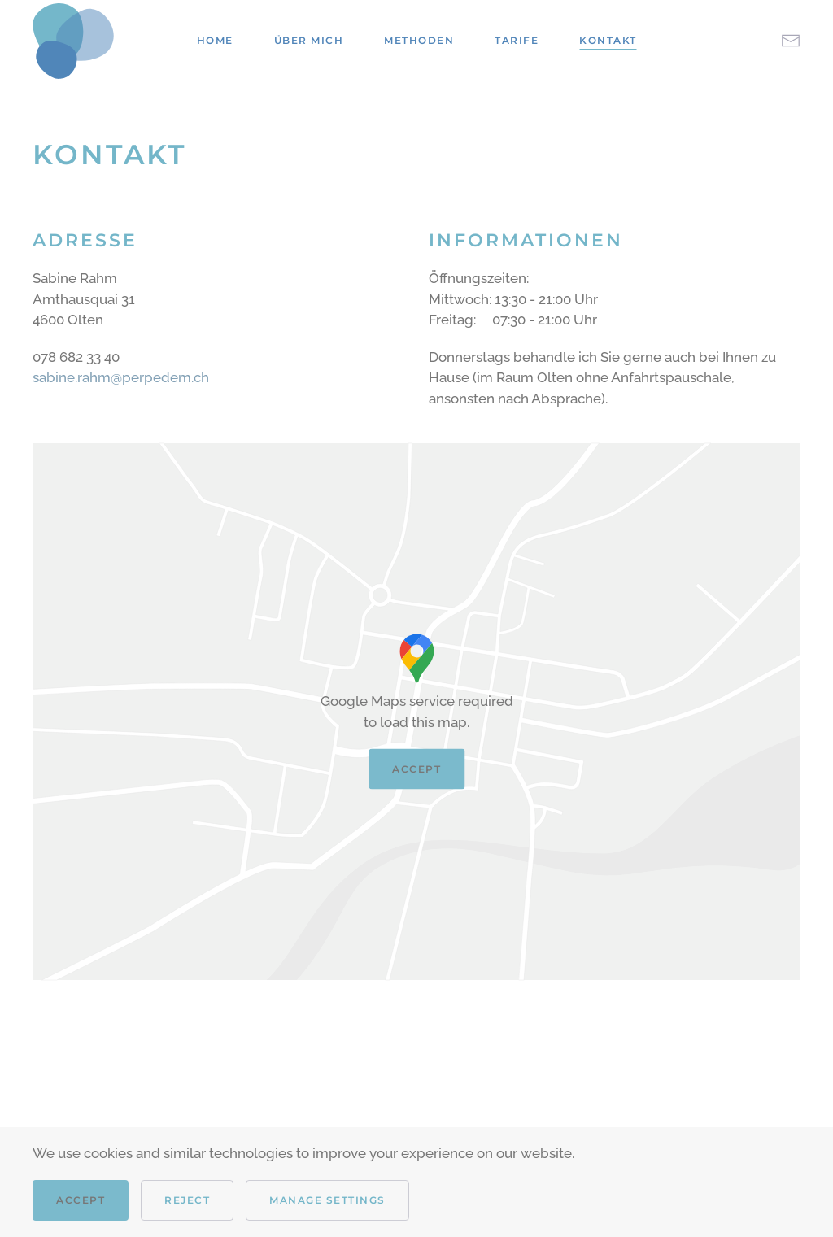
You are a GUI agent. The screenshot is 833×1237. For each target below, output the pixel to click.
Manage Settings (327, 1200)
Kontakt (608, 40)
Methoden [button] (419, 40)
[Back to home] (73, 40)
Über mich (309, 40)
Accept (416, 769)
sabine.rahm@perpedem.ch (121, 377)
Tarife (517, 40)
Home (215, 40)
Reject (187, 1200)
